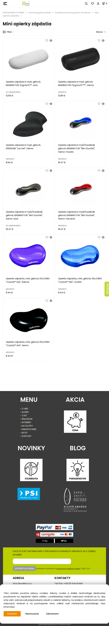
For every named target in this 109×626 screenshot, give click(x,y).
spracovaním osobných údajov (68, 569)
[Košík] (105, 3)
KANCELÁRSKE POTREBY (13, 12)
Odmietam (52, 613)
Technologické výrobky (39, 12)
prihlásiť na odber (24, 568)
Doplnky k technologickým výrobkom (73, 12)
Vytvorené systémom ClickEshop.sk (54, 624)
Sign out (85, 568)
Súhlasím (12, 613)
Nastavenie (32, 613)
